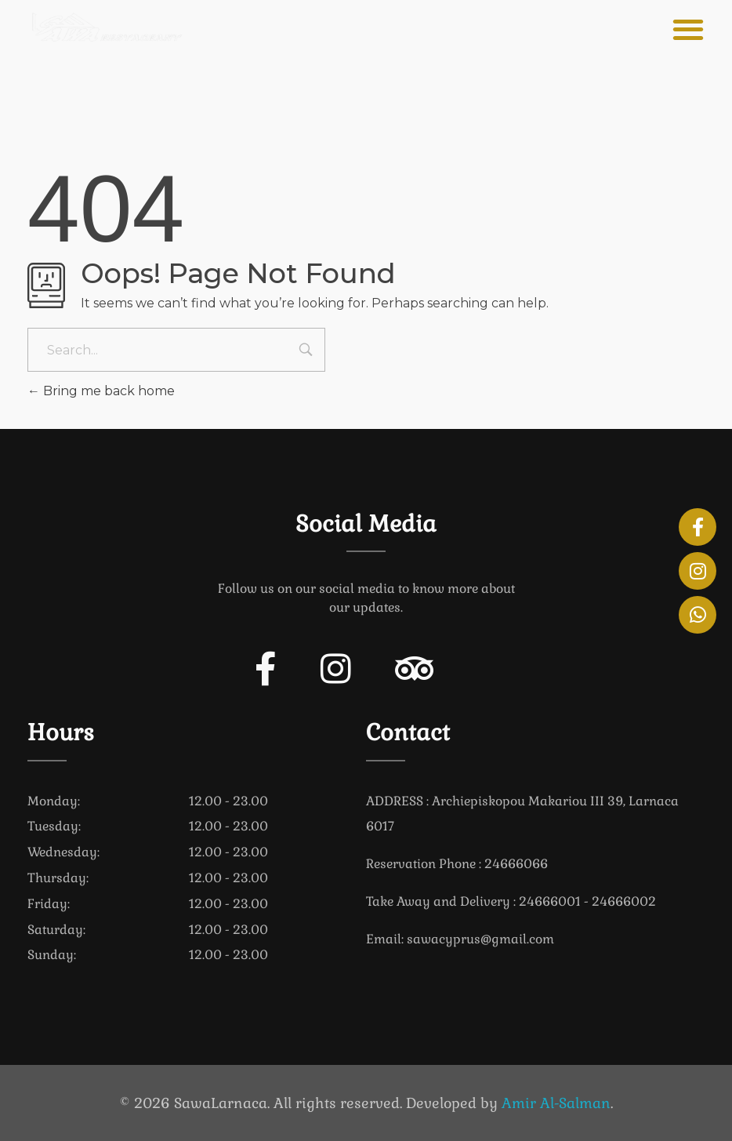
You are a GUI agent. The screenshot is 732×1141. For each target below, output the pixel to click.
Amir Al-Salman (556, 1103)
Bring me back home (101, 390)
